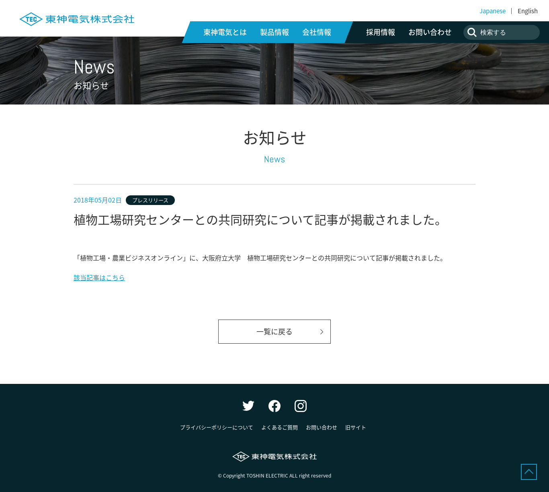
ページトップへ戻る (529, 472)
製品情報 (274, 32)
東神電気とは (225, 32)
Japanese (492, 10)
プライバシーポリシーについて (216, 427)
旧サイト (355, 427)
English (528, 10)
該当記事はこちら (99, 277)
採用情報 (380, 32)
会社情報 (316, 32)
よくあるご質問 (279, 427)
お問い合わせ (430, 32)
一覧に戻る (274, 331)
